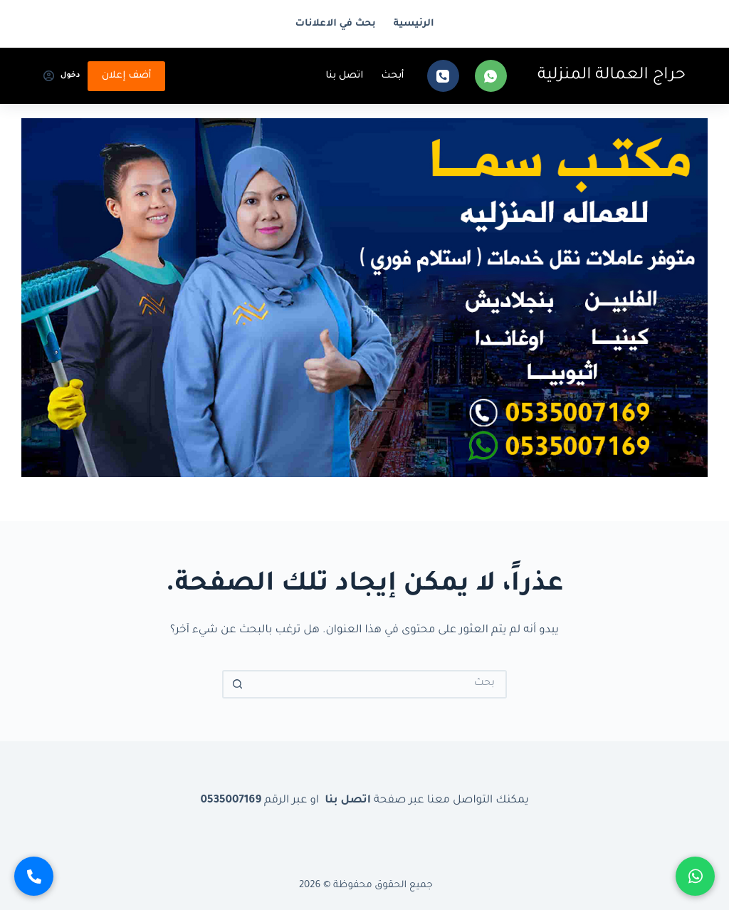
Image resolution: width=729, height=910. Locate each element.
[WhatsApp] (491, 76)
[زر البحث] (236, 684)
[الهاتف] (443, 76)
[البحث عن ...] (379, 684)
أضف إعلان (126, 75)
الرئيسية (414, 24)
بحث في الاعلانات (335, 24)
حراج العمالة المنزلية (611, 76)
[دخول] (61, 76)
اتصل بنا (344, 75)
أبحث (392, 75)
